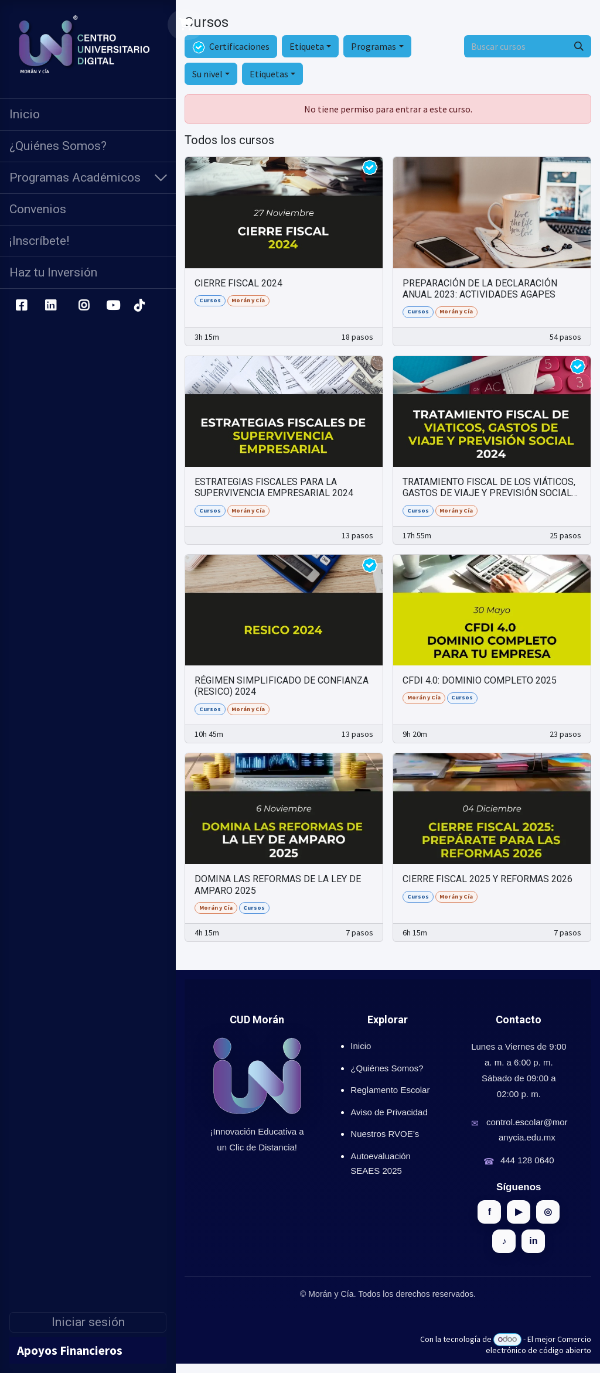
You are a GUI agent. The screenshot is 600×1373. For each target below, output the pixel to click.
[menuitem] (88, 114)
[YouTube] (113, 305)
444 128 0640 (527, 1160)
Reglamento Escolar (389, 1090)
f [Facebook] (489, 1212)
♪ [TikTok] (504, 1241)
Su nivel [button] (207, 74)
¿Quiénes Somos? (386, 1068)
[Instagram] (84, 305)
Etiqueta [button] (306, 46)
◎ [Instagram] (548, 1212)
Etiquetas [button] (269, 74)
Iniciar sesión (88, 1322)
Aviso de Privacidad (388, 1112)
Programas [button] (373, 46)
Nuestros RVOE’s (384, 1134)
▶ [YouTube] (518, 1212)
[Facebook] (21, 305)
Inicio (360, 1046)
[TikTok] (139, 305)
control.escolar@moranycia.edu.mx (527, 1129)
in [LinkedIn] (533, 1241)
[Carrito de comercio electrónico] (186, 24)
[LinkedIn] (50, 305)
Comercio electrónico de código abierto (538, 1344)
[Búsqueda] (579, 46)
